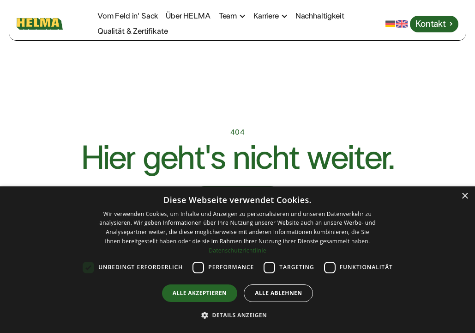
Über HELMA (188, 16)
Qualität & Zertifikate (132, 31)
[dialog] (237, 259)
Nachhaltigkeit (319, 16)
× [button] (464, 196)
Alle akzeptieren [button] (200, 293)
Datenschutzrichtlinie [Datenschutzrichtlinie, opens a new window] (237, 250)
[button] (237, 16)
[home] (51, 23)
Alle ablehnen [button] (278, 293)
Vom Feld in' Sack (127, 16)
